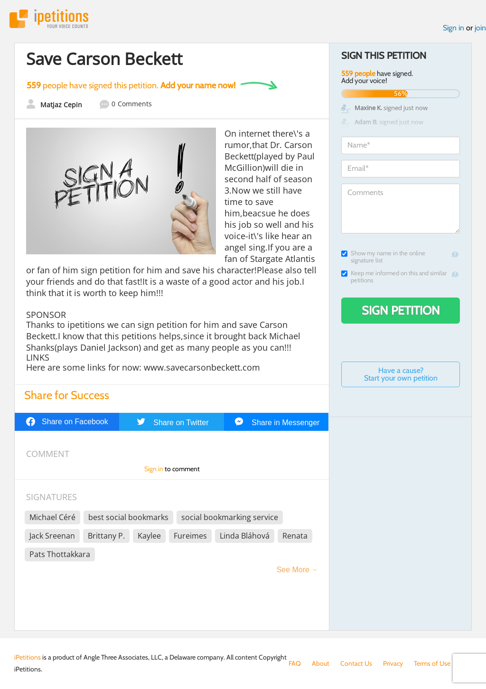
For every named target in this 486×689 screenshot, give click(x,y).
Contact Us (356, 663)
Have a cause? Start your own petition (401, 374)
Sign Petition (401, 310)
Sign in (453, 27)
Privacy (393, 663)
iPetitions (48, 18)
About (320, 663)
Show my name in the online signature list (383, 257)
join (480, 27)
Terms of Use (432, 663)
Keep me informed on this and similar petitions (394, 277)
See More (293, 570)
